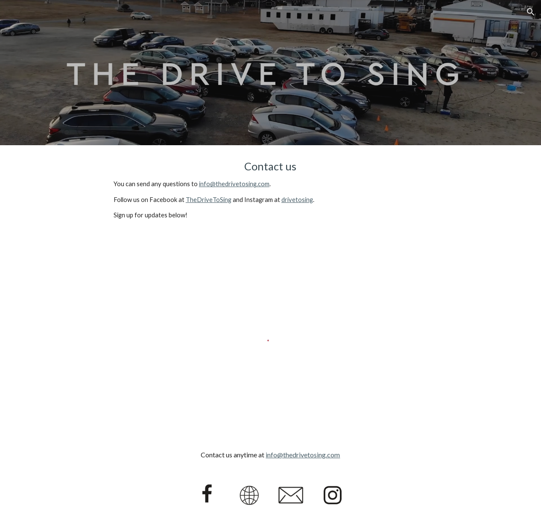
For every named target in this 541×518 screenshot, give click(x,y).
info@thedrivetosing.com (234, 183)
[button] (531, 12)
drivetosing (297, 199)
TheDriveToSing (208, 199)
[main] (270, 189)
